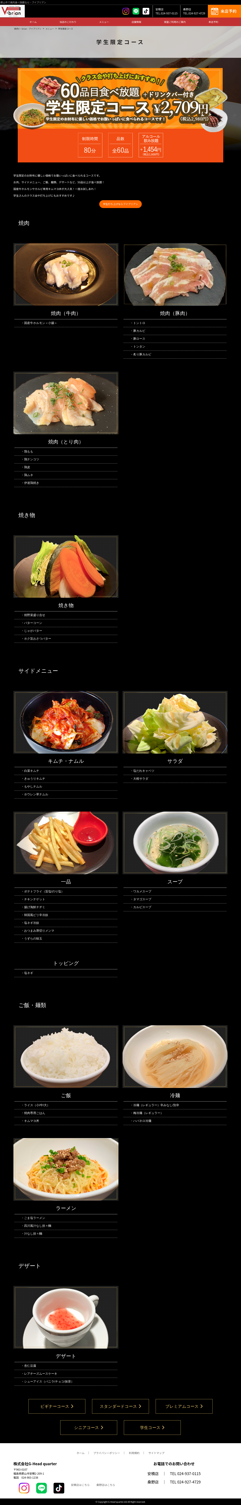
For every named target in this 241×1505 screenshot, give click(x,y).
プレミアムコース (184, 1406)
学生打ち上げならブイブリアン (120, 204)
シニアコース (88, 1427)
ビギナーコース (56, 1406)
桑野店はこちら (105, 1485)
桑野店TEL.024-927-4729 (194, 11)
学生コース (152, 1427)
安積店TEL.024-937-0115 (166, 11)
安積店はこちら (80, 1485)
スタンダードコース (120, 1406)
